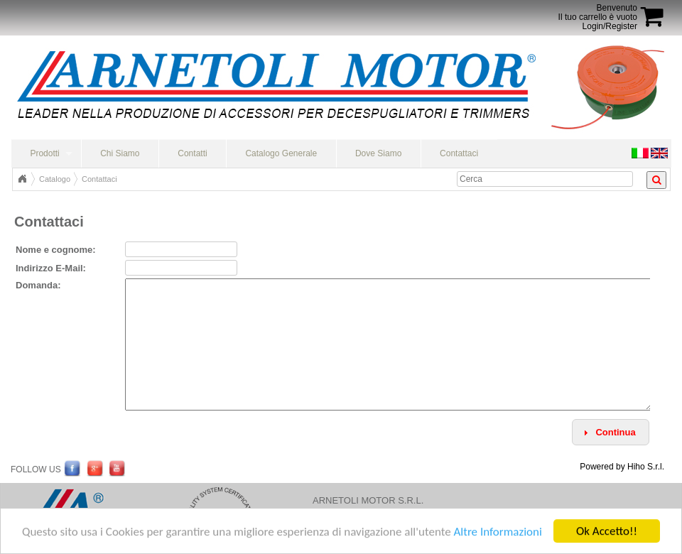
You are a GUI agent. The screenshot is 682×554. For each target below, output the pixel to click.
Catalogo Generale (281, 153)
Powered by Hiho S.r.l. (622, 467)
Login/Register (610, 26)
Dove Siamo (378, 153)
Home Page (22, 179)
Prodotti (44, 153)
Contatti (192, 153)
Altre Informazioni (497, 532)
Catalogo (54, 179)
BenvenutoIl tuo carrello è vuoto (597, 12)
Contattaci (459, 153)
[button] (610, 432)
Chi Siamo (119, 153)
